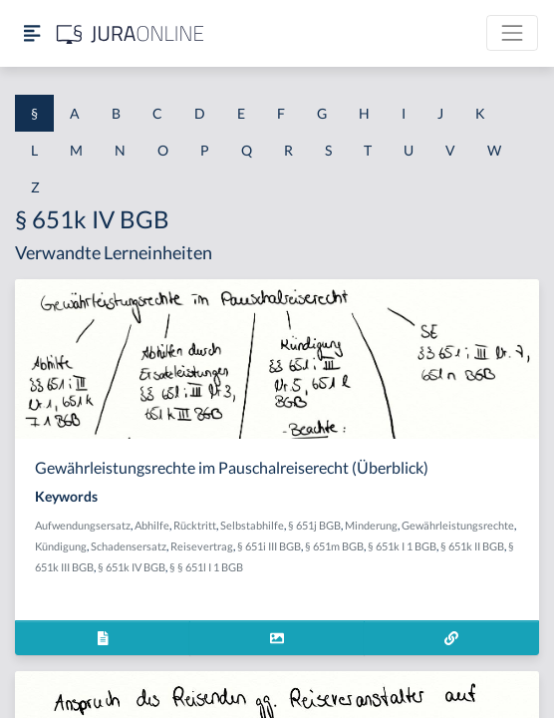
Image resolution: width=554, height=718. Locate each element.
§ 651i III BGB (269, 545)
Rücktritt (194, 525)
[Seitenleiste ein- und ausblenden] (32, 33)
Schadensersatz (128, 545)
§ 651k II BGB (472, 545)
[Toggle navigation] (512, 33)
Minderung (371, 525)
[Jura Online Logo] (130, 33)
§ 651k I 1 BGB (402, 545)
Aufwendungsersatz (83, 525)
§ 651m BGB (334, 545)
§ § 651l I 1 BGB (206, 566)
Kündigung (61, 545)
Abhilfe (152, 525)
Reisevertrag (201, 545)
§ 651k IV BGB (131, 566)
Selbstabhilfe (252, 525)
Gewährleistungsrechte (458, 525)
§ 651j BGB (314, 525)
